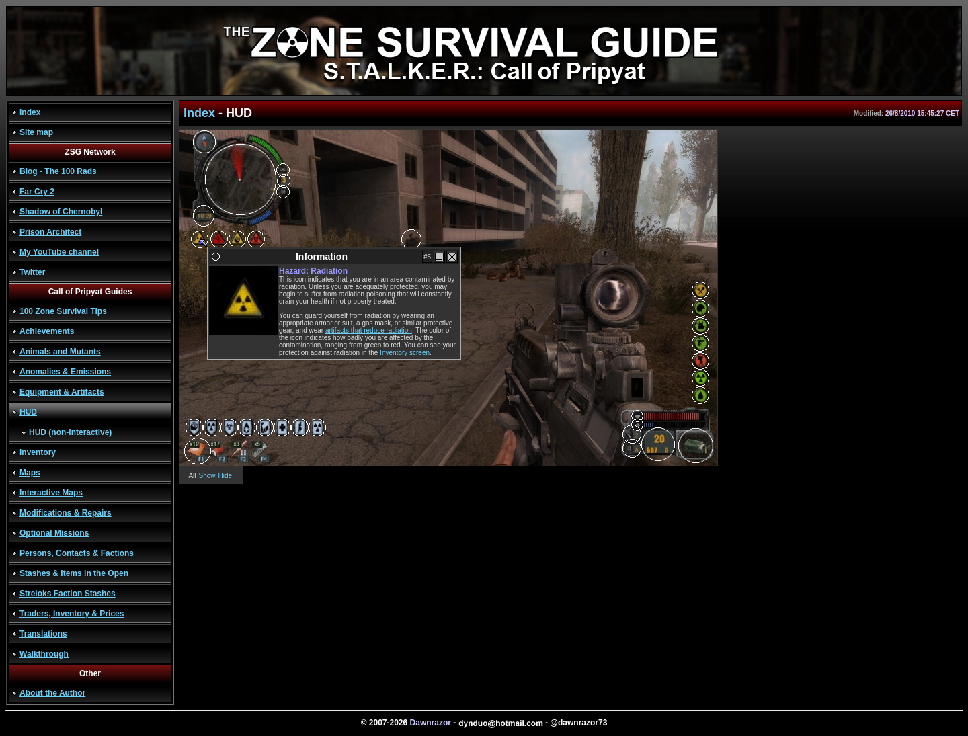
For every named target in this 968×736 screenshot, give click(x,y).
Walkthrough (44, 654)
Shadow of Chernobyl (60, 211)
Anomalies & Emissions (65, 371)
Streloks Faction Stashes (67, 593)
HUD (28, 412)
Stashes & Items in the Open (73, 573)
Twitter (32, 272)
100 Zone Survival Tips (63, 311)
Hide (225, 475)
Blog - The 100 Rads (58, 171)
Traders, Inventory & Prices (71, 613)
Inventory (37, 452)
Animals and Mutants (60, 351)
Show (207, 475)
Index (29, 112)
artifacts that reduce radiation (368, 330)
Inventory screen (405, 352)
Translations (43, 634)
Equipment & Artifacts (61, 392)
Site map (36, 132)
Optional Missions (54, 533)
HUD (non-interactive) (70, 432)
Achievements (46, 331)
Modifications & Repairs (65, 513)
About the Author (52, 693)
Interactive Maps (51, 492)
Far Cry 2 (36, 191)
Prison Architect (50, 232)
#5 (427, 257)
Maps (29, 472)
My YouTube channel (59, 252)
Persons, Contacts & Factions (76, 553)
